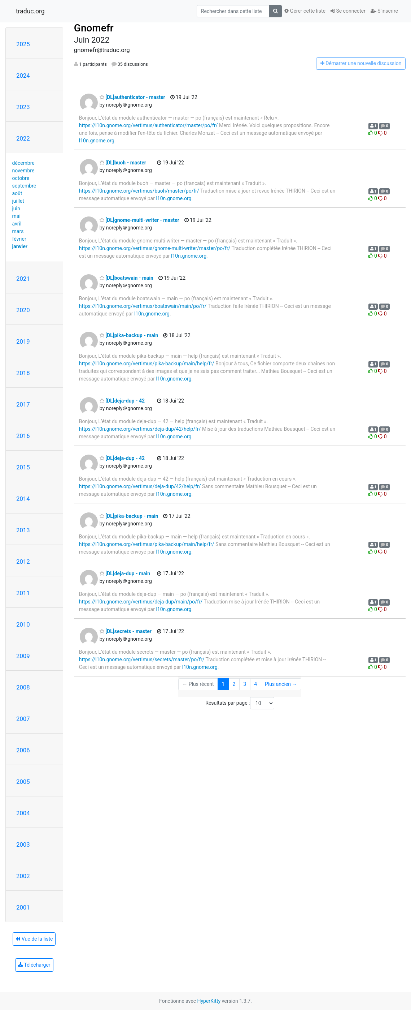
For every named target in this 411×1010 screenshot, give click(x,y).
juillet (18, 201)
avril (17, 224)
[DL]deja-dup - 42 (122, 401)
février (19, 239)
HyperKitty (208, 1001)
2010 (23, 624)
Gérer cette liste (304, 11)
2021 (23, 278)
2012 (23, 561)
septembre (24, 186)
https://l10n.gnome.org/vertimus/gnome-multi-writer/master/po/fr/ (155, 248)
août (17, 193)
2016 (23, 435)
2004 (23, 813)
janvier (19, 246)
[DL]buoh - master (123, 163)
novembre (23, 170)
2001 (23, 907)
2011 (23, 593)
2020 (23, 310)
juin (16, 208)
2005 (23, 781)
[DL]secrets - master (126, 631)
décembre (23, 163)
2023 (23, 107)
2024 (23, 75)
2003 (23, 844)
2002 (23, 876)
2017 (23, 404)
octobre (21, 178)
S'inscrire (384, 11)
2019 (23, 341)
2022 (23, 138)
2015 (23, 467)
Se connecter (348, 11)
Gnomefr (94, 28)
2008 (23, 687)
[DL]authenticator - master (132, 97)
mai (16, 216)
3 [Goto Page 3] (244, 684)
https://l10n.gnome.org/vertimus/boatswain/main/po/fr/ (142, 306)
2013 (23, 530)
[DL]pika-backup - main (129, 335)
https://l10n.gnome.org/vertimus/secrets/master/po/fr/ (142, 659)
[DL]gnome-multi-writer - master (139, 220)
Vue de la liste (34, 939)
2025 (23, 44)
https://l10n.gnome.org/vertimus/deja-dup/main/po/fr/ (141, 602)
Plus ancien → (281, 684)
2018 (23, 373)
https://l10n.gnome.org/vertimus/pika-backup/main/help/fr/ (146, 363)
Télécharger (34, 965)
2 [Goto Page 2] (233, 684)
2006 (23, 750)
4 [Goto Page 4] (255, 684)
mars (18, 231)
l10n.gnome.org (96, 140)
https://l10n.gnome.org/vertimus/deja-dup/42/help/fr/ (140, 429)
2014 (23, 498)
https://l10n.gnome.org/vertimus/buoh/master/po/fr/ (139, 191)
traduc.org (30, 11)
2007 (23, 718)
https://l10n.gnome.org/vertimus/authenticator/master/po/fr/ (148, 125)
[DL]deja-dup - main (125, 573)
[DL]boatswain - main (126, 278)
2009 (23, 655)
